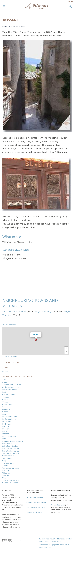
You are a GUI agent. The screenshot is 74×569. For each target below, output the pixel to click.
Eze (3, 407)
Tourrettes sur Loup (10, 468)
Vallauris (5, 475)
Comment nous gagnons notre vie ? (53, 545)
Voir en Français (9, 324)
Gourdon (6, 409)
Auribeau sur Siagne (10, 387)
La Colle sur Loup (9, 417)
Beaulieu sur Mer (9, 390)
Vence (5, 478)
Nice (4, 439)
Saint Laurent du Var (10, 448)
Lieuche (5, 426)
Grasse (5, 412)
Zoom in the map (9, 356)
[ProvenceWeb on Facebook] (28, 540)
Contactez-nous (58, 505)
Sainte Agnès (7, 458)
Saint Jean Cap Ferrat (11, 446)
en (69, 1)
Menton (5, 431)
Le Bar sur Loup (9, 419)
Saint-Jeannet (8, 456)
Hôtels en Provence (34, 497)
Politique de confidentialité (49, 541)
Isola (4, 414)
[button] (36, 340)
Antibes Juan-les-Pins (11, 385)
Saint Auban (7, 444)
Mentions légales (64, 539)
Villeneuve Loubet (10, 483)
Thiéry (5, 466)
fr (72, 1)
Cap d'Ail (5, 399)
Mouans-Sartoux (9, 436)
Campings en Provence (36, 502)
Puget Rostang (43, 311)
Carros (5, 402)
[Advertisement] (37, 279)
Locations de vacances (36, 507)
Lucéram (6, 429)
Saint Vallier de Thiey (11, 453)
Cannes (5, 397)
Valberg (5, 471)
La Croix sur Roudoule (14, 311)
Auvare (35, 334)
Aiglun (5, 380)
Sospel (5, 461)
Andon (5, 382)
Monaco (5, 434)
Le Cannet (6, 421)
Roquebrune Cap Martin (12, 441)
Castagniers (7, 404)
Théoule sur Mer (9, 463)
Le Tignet (6, 424)
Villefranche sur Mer (10, 480)
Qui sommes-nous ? (46, 539)
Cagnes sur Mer (9, 395)
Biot (4, 392)
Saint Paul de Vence (10, 451)
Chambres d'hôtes (34, 512)
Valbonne (6, 473)
